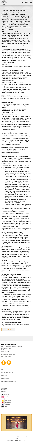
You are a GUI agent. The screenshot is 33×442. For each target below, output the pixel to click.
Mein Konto (4, 389)
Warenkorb (4, 388)
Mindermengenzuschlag (7, 372)
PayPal (5, 399)
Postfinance (8, 400)
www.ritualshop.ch (6, 356)
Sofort (6, 396)
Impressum (4, 375)
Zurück (8, 329)
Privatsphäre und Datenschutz (8, 381)
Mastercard (8, 402)
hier (8, 178)
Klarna (26, 161)
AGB (2, 369)
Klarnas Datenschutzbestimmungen (12, 229)
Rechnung (6, 394)
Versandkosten (5, 378)
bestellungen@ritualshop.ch (8, 354)
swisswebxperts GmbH (20, 440)
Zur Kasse (3, 391)
